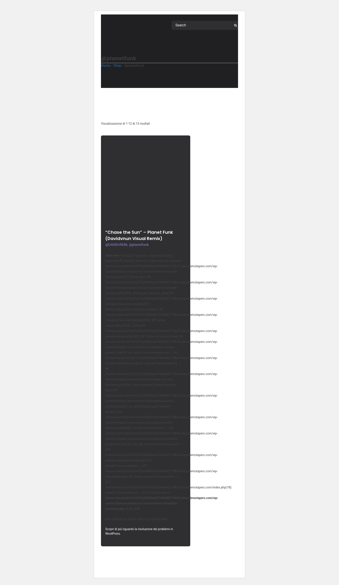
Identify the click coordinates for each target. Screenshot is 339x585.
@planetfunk (139, 244)
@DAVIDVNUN (116, 244)
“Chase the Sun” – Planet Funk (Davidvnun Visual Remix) (139, 235)
